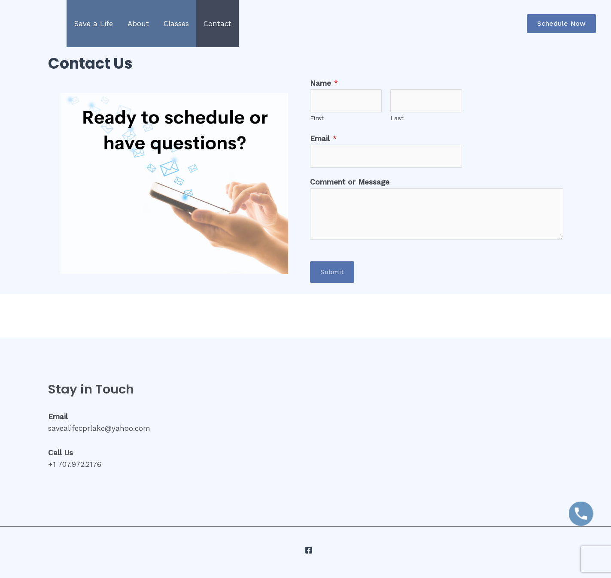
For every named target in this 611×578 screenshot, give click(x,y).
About (138, 23)
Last (397, 118)
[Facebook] (309, 550)
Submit (332, 272)
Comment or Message (349, 182)
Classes (176, 23)
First (317, 118)
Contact (217, 23)
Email (323, 138)
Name (324, 83)
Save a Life (93, 23)
